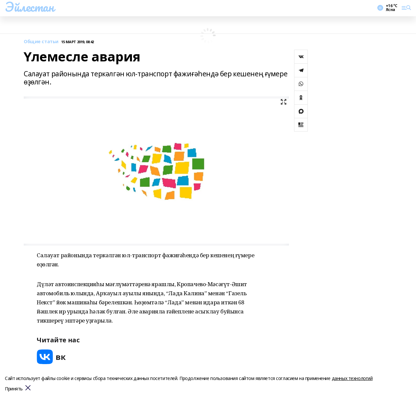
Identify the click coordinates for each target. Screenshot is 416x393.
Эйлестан (29, 7)
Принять (14, 389)
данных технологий (352, 378)
